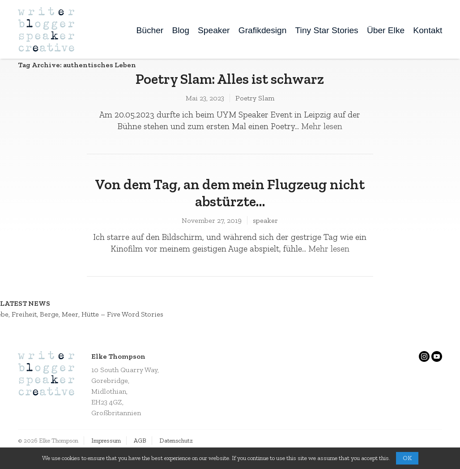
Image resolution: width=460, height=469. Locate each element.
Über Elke (386, 30)
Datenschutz (176, 440)
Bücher (149, 30)
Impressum (106, 440)
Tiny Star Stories (326, 30)
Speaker (214, 30)
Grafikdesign (263, 30)
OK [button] (407, 458)
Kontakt (427, 30)
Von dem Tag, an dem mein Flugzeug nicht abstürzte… (230, 193)
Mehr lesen (321, 126)
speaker (265, 220)
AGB (140, 440)
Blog (180, 30)
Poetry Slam (254, 98)
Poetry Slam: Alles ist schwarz (230, 78)
